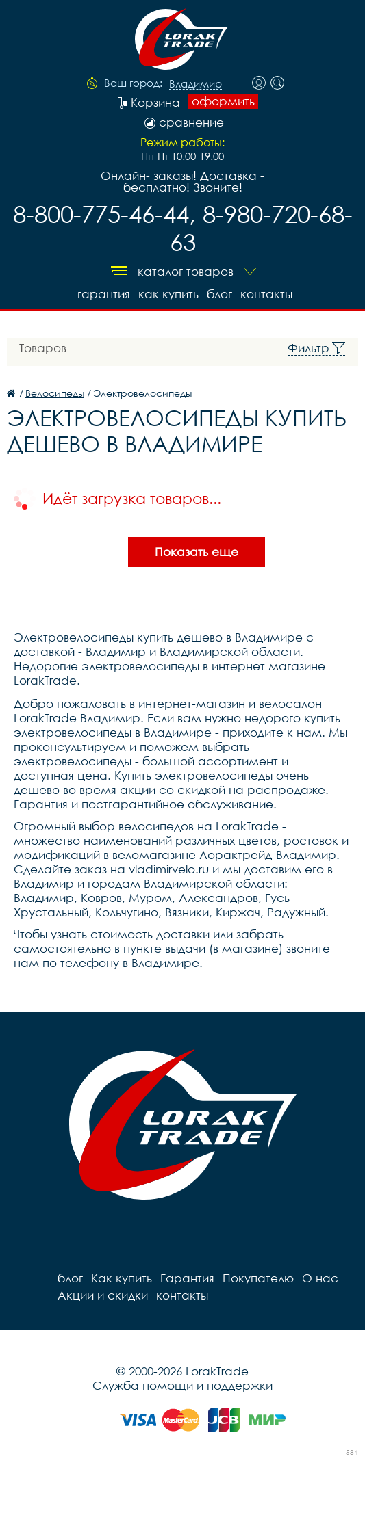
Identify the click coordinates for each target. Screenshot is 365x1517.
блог (219, 294)
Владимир (195, 84)
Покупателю (258, 1278)
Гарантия (103, 294)
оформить (223, 101)
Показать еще (196, 551)
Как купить (168, 294)
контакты (266, 294)
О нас (320, 1278)
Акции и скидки (103, 1295)
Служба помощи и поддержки (182, 1385)
